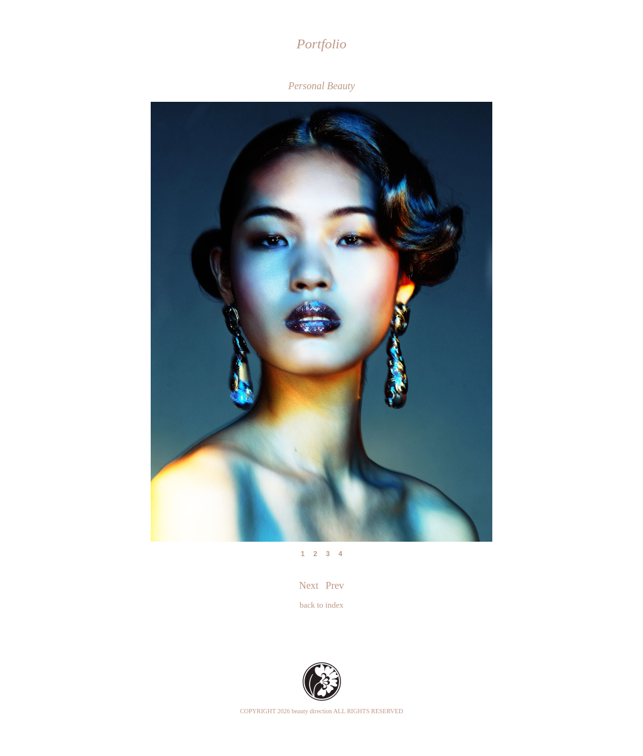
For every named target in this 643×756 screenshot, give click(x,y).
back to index (321, 605)
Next (445, 312)
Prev (197, 312)
